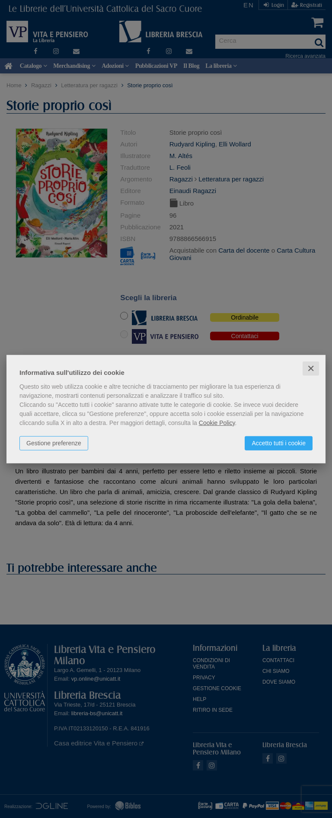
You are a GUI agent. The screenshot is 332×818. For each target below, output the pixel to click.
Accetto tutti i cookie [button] (279, 442)
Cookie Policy (217, 422)
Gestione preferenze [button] (53, 442)
